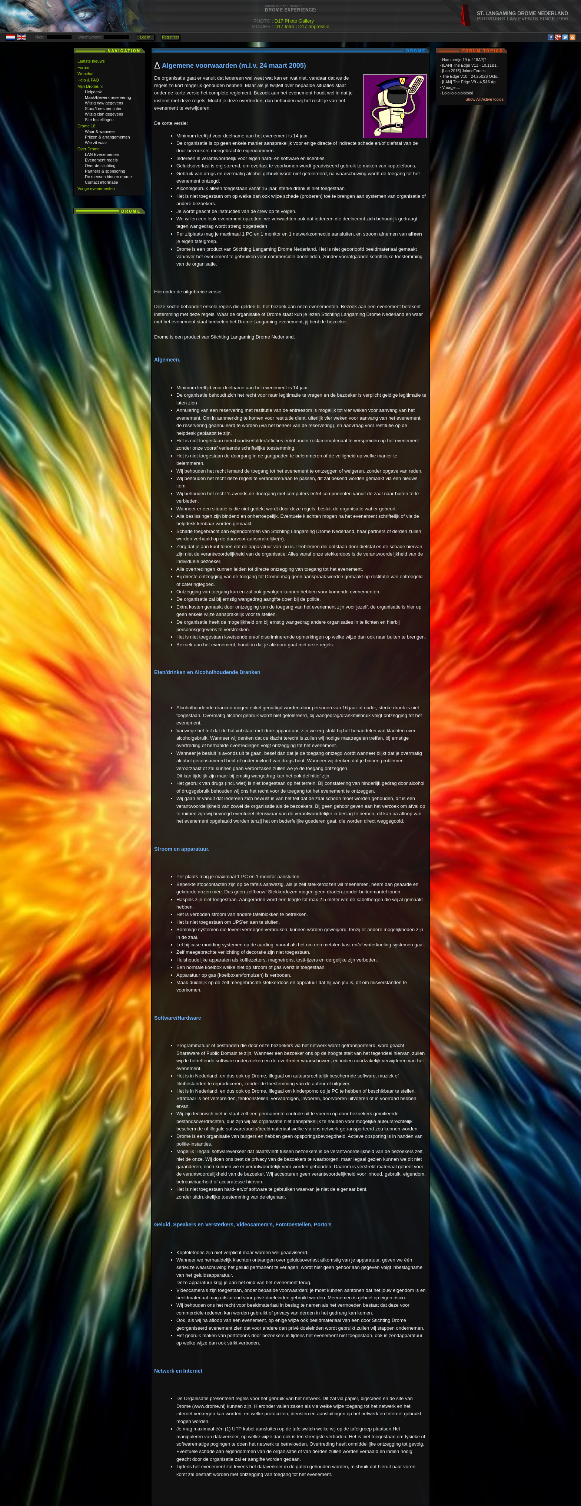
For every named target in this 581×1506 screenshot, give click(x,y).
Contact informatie (101, 182)
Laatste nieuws (90, 61)
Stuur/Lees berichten (104, 108)
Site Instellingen (99, 119)
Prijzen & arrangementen (107, 137)
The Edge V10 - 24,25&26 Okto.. (470, 76)
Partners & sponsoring (105, 171)
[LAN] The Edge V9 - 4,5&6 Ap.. (470, 82)
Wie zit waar (96, 142)
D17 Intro (284, 26)
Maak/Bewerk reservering (108, 97)
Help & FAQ (88, 80)
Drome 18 (86, 126)
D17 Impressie (313, 26)
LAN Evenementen (102, 154)
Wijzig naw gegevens (104, 103)
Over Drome (88, 149)
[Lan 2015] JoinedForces (463, 71)
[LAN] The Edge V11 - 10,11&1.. (470, 65)
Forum (83, 67)
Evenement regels (101, 160)
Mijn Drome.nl (90, 86)
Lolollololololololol (457, 93)
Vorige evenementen (96, 188)
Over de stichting (100, 165)
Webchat (85, 73)
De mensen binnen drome (108, 176)
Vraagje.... (451, 87)
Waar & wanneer (100, 131)
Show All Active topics (484, 99)
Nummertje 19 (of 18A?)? (464, 59)
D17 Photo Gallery (294, 21)
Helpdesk (93, 92)
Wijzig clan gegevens (104, 114)
